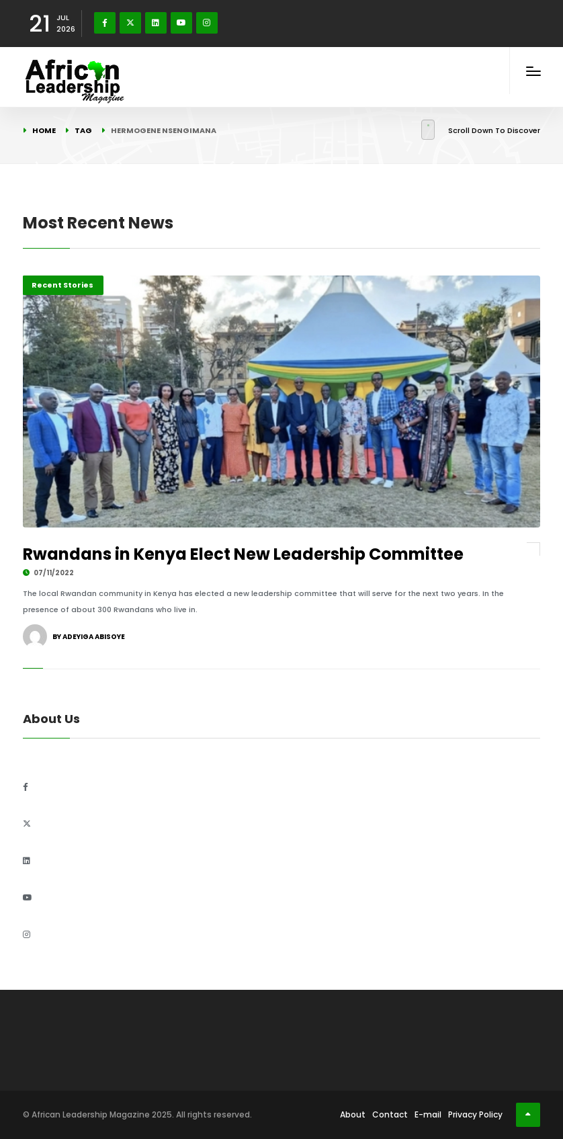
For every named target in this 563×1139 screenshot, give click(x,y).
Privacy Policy (475, 1114)
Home (44, 130)
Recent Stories (62, 285)
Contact (390, 1114)
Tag (83, 130)
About (352, 1114)
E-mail (428, 1114)
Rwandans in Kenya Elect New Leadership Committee (243, 554)
